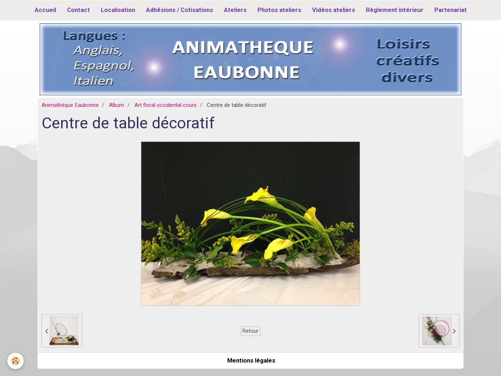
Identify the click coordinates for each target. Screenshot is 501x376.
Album (116, 105)
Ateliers (235, 9)
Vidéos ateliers (333, 9)
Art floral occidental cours (165, 105)
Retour (250, 331)
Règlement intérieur (394, 9)
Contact (78, 9)
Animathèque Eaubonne (70, 105)
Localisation (118, 9)
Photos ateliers (279, 9)
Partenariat (450, 9)
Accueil (45, 9)
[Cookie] (15, 361)
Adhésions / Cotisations (179, 9)
